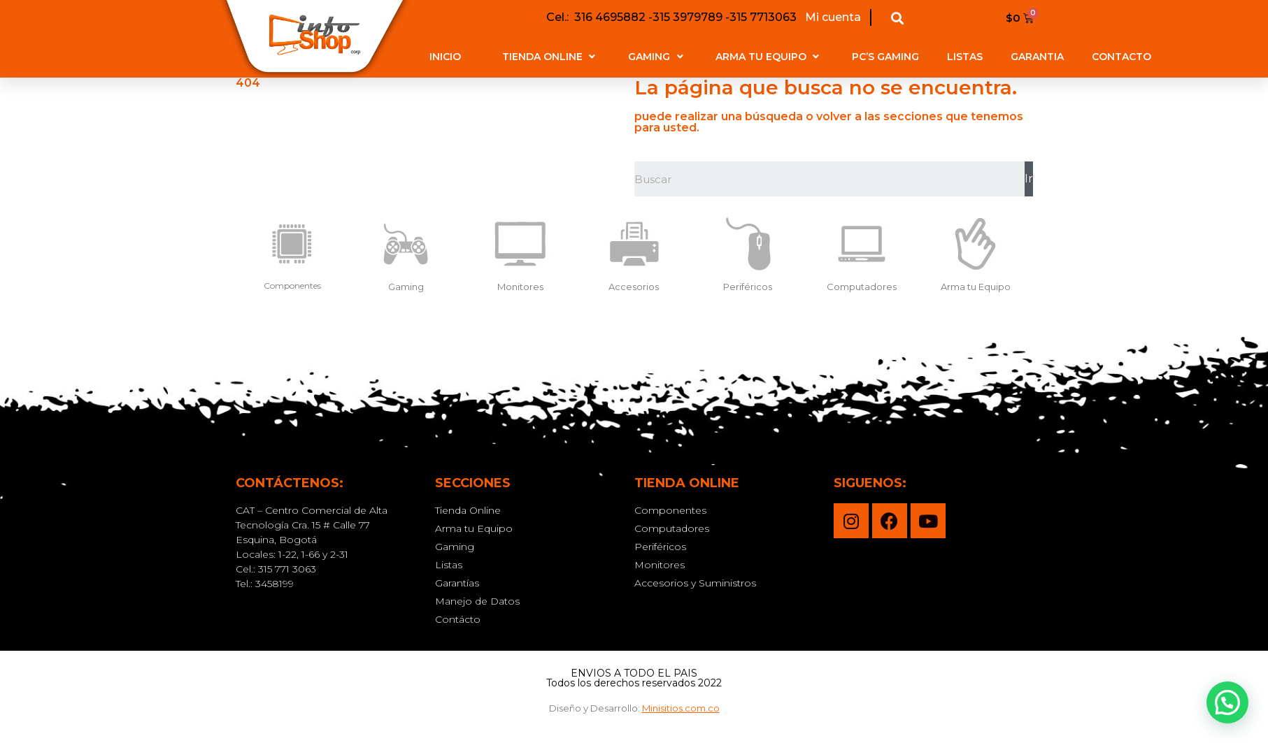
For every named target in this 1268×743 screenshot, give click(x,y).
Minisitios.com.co (681, 708)
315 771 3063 (287, 569)
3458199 (274, 583)
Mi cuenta (831, 17)
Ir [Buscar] (1029, 178)
